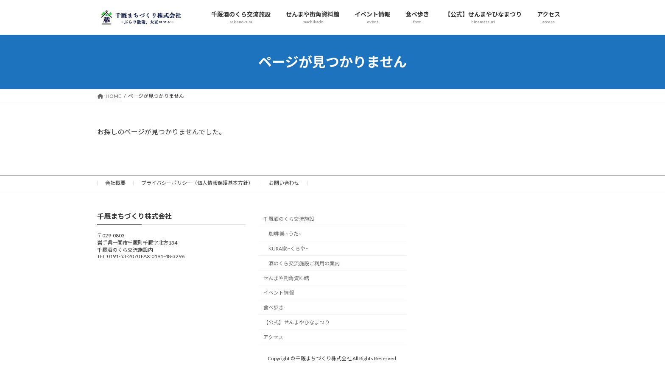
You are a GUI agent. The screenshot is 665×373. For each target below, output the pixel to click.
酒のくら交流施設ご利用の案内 (304, 263)
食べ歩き (273, 307)
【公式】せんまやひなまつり (296, 322)
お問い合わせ (284, 183)
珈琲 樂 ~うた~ (285, 234)
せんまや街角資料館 (286, 278)
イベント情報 (278, 292)
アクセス (273, 337)
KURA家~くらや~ (288, 248)
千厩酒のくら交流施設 (288, 219)
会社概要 (115, 183)
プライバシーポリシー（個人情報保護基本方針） (197, 183)
